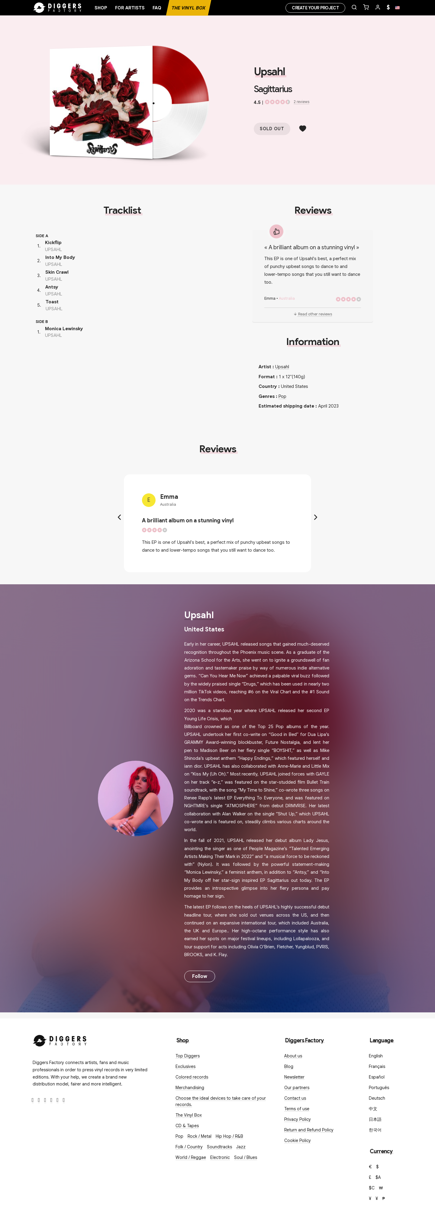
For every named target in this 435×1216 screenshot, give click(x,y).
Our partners (296, 1087)
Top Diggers (188, 1056)
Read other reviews (312, 314)
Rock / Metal (199, 1136)
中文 (373, 1108)
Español (377, 1077)
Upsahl (269, 71)
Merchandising (190, 1087)
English (376, 1056)
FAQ (157, 8)
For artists (130, 8)
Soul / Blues (245, 1157)
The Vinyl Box (188, 8)
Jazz (241, 1147)
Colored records (192, 1077)
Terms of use (296, 1108)
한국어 (375, 1130)
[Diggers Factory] (60, 1039)
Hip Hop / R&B (229, 1136)
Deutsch (377, 1098)
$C (372, 1188)
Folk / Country (189, 1147)
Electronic (220, 1157)
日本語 (375, 1119)
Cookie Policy (297, 1140)
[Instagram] (45, 1100)
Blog (288, 1066)
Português (379, 1087)
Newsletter (294, 1077)
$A (378, 1177)
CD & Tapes (187, 1125)
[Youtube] (51, 1100)
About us (293, 1056)
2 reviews (301, 101)
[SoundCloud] (57, 1100)
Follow (199, 976)
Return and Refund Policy (309, 1130)
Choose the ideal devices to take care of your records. (221, 1101)
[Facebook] (33, 1100)
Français (377, 1066)
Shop (101, 8)
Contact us (295, 1098)
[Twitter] (39, 1100)
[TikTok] (64, 1100)
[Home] (57, 8)
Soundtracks (219, 1147)
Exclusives (185, 1066)
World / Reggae (191, 1157)
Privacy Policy (297, 1119)
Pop (282, 396)
